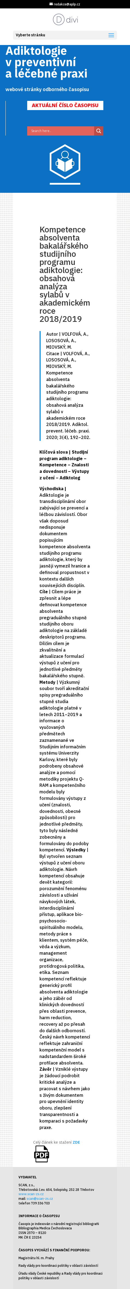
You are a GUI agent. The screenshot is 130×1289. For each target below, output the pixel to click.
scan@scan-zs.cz (40, 1199)
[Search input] (62, 131)
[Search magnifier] (98, 131)
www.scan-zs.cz (31, 1194)
